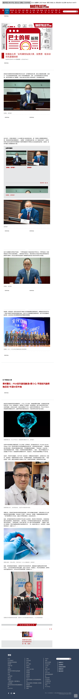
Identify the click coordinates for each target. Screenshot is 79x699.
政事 (16, 11)
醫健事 (41, 11)
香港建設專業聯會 (12, 662)
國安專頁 (5, 2)
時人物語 (28, 663)
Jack (9, 672)
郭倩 (27, 662)
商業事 (34, 11)
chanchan (10, 688)
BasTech (69, 2)
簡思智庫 (47, 677)
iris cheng (47, 686)
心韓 (40, 2)
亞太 (32, 2)
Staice (28, 677)
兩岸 (49, 11)
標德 (27, 688)
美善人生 (53, 2)
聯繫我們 (61, 669)
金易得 (28, 674)
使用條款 (61, 664)
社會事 (19, 11)
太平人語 (47, 672)
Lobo (46, 671)
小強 (46, 667)
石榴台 (22, 2)
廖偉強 (28, 676)
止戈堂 (46, 665)
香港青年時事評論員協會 (14, 671)
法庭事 (23, 11)
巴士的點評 (10, 660)
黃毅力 (28, 667)
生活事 (64, 2)
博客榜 (56, 11)
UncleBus (47, 679)
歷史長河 (59, 2)
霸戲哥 (9, 669)
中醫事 (37, 11)
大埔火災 (7, 11)
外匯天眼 (10, 665)
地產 (30, 11)
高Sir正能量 (48, 662)
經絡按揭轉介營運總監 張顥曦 (33, 683)
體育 (48, 2)
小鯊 (9, 667)
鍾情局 (9, 663)
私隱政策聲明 (62, 666)
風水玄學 (47, 669)
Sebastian (47, 663)
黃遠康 (28, 672)
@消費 (52, 11)
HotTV (74, 2)
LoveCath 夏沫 (30, 669)
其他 (59, 11)
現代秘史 (28, 660)
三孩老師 (10, 676)
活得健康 (10, 683)
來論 (46, 684)
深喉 (27, 658)
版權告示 (61, 662)
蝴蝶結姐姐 (29, 686)
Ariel (9, 658)
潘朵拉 (9, 677)
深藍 (46, 660)
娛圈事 (37, 2)
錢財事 (27, 11)
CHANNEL (27, 2)
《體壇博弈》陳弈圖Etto (14, 681)
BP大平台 (11, 2)
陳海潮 (28, 684)
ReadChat (47, 683)
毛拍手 (46, 658)
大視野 (45, 11)
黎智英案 (12, 11)
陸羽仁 (28, 665)
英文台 (17, 2)
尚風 (9, 674)
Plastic (44, 2)
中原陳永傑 (48, 681)
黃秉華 (28, 671)
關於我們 (61, 671)
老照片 (9, 679)
